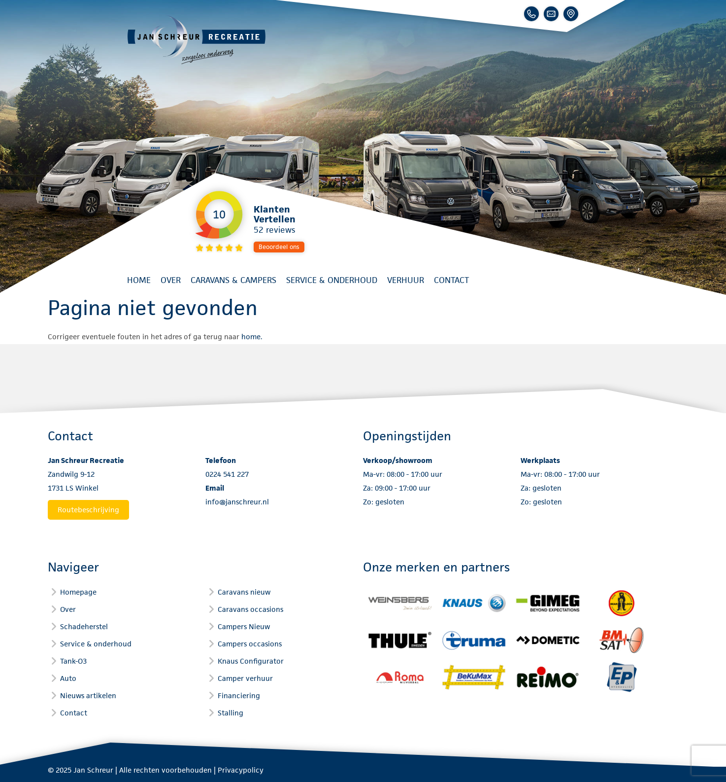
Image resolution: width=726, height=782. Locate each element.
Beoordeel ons (279, 247)
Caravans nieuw (244, 592)
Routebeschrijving (88, 509)
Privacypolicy (241, 770)
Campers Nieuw (244, 626)
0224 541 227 (227, 474)
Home (139, 280)
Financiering (239, 695)
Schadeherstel (84, 626)
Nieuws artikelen (88, 695)
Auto (68, 678)
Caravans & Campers (233, 280)
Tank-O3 (73, 661)
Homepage (78, 592)
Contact (451, 280)
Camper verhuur (245, 678)
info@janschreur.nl (237, 501)
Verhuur (405, 280)
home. (252, 336)
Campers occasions (250, 643)
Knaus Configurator (251, 661)
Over (171, 280)
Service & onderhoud (331, 280)
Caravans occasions (250, 609)
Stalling (230, 712)
